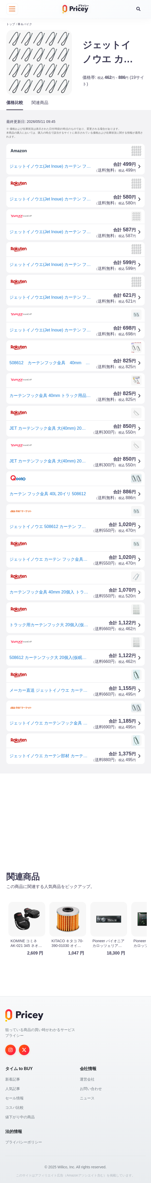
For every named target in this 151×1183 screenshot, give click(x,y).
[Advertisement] (75, 817)
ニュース (87, 1097)
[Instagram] (10, 1049)
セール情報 (14, 1097)
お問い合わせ (91, 1088)
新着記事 (12, 1078)
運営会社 (87, 1078)
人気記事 (12, 1088)
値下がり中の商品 (20, 1116)
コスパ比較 (14, 1106)
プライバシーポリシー (23, 1141)
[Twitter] (24, 1049)
